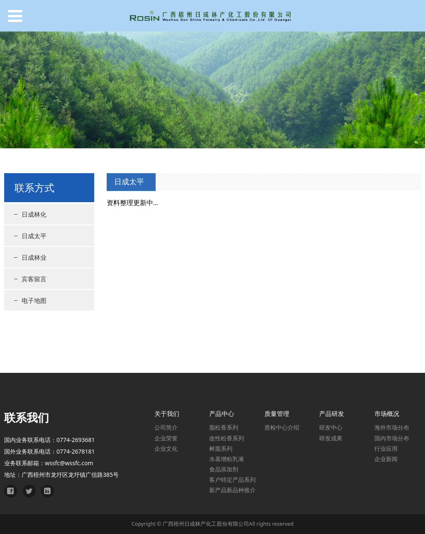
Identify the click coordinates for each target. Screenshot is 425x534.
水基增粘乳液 (226, 459)
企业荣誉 (166, 438)
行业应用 (386, 448)
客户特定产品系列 (232, 479)
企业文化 (166, 448)
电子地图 (34, 300)
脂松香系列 (223, 427)
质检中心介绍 (281, 427)
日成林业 (34, 257)
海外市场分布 (391, 427)
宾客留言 (34, 279)
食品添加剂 (223, 469)
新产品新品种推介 (232, 490)
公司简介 (166, 427)
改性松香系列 (226, 438)
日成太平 (34, 236)
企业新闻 (386, 459)
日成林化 (34, 214)
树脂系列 (220, 448)
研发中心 (330, 427)
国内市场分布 (391, 438)
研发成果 (330, 438)
